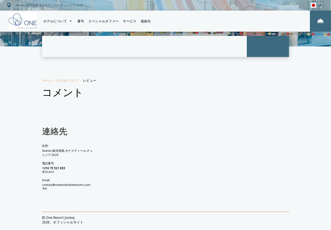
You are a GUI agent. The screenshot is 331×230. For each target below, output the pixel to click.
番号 (80, 21)
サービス (129, 21)
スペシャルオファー (103, 21)
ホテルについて (68, 80)
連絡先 (146, 21)
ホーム (47, 80)
